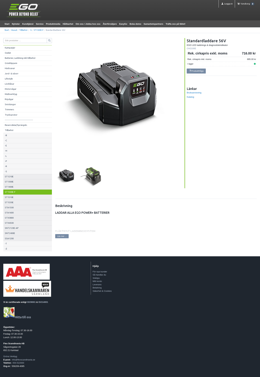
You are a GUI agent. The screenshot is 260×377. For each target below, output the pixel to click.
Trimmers (9, 109)
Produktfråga (196, 71)
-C (6, 140)
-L (6, 156)
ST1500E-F (38, 30)
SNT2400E (10, 233)
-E (6, 145)
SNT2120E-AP (12, 228)
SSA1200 (9, 238)
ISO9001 (31, 302)
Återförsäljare (110, 24)
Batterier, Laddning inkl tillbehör (20, 58)
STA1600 (9, 212)
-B (6, 135)
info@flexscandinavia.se (23, 359)
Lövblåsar (9, 84)
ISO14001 (43, 302)
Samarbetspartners (153, 24)
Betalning (97, 287)
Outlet (8, 53)
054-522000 (18, 363)
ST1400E (9, 187)
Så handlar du (99, 275)
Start (6, 24)
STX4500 (9, 223)
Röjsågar (9, 99)
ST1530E (9, 202)
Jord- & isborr (11, 73)
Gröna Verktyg (10, 356)
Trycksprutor (11, 115)
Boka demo (135, 24)
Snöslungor (10, 104)
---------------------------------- (19, 120)
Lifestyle (9, 78)
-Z (6, 249)
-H (6, 151)
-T (6, 243)
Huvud (14, 30)
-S (31, 30)
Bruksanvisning (194, 92)
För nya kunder (100, 271)
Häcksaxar (10, 68)
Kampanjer (10, 48)
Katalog (190, 97)
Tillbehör (23, 30)
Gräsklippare (11, 63)
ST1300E (9, 181)
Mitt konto (97, 281)
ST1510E (9, 197)
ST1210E (9, 176)
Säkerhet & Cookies (102, 291)
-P (6, 161)
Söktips (96, 278)
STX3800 (9, 218)
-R (6, 166)
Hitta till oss (17, 317)
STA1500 (9, 207)
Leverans (97, 284)
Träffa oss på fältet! (175, 24)
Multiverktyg (11, 94)
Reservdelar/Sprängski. (16, 125)
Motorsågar (10, 89)
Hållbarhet (68, 24)
